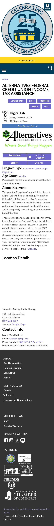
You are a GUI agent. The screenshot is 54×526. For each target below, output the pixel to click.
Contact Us (9, 372)
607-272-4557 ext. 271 (31, 342)
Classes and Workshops (35, 168)
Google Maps (18, 324)
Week (35, 106)
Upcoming (17, 100)
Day (46, 106)
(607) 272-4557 (10, 320)
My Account (27, 60)
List (31, 100)
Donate (7, 390)
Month (44, 100)
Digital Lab (7, 172)
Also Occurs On (28, 126)
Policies (7, 377)
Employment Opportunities (17, 400)
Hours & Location (12, 367)
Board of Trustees (12, 426)
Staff (6, 421)
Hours (48, 6)
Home (5, 79)
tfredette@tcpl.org (18, 338)
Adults (22, 176)
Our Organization (12, 363)
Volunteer (8, 395)
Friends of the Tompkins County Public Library (23, 518)
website (32, 248)
